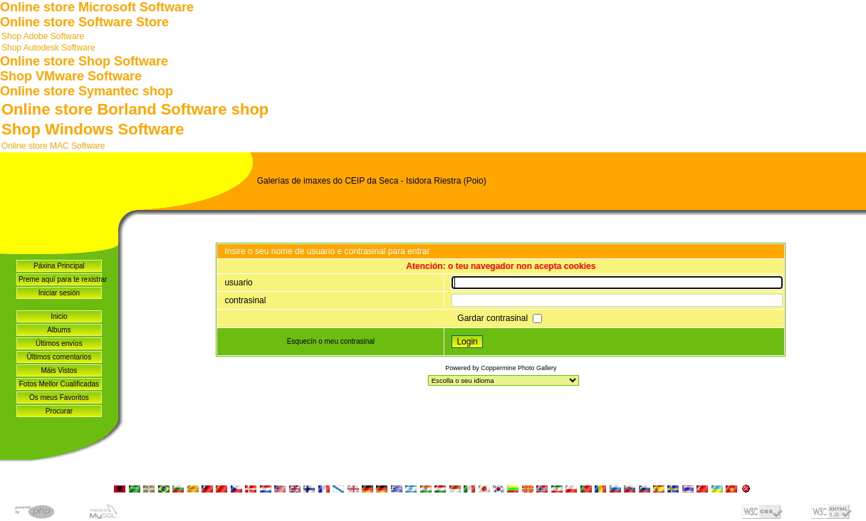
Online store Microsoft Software (97, 7)
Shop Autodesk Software (48, 48)
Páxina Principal (59, 266)
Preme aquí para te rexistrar (60, 279)
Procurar (59, 411)
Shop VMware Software (71, 76)
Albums (59, 330)
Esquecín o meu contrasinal (331, 341)
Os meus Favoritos (59, 397)
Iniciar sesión (59, 293)
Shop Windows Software (92, 129)
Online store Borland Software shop (134, 109)
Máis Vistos (59, 370)
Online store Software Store (84, 22)
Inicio (59, 316)
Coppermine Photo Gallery (518, 368)
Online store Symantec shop (86, 91)
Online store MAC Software (53, 146)
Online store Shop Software (84, 61)
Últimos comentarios (59, 357)
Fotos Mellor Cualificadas (59, 384)
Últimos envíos (59, 343)
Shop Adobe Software (42, 36)
